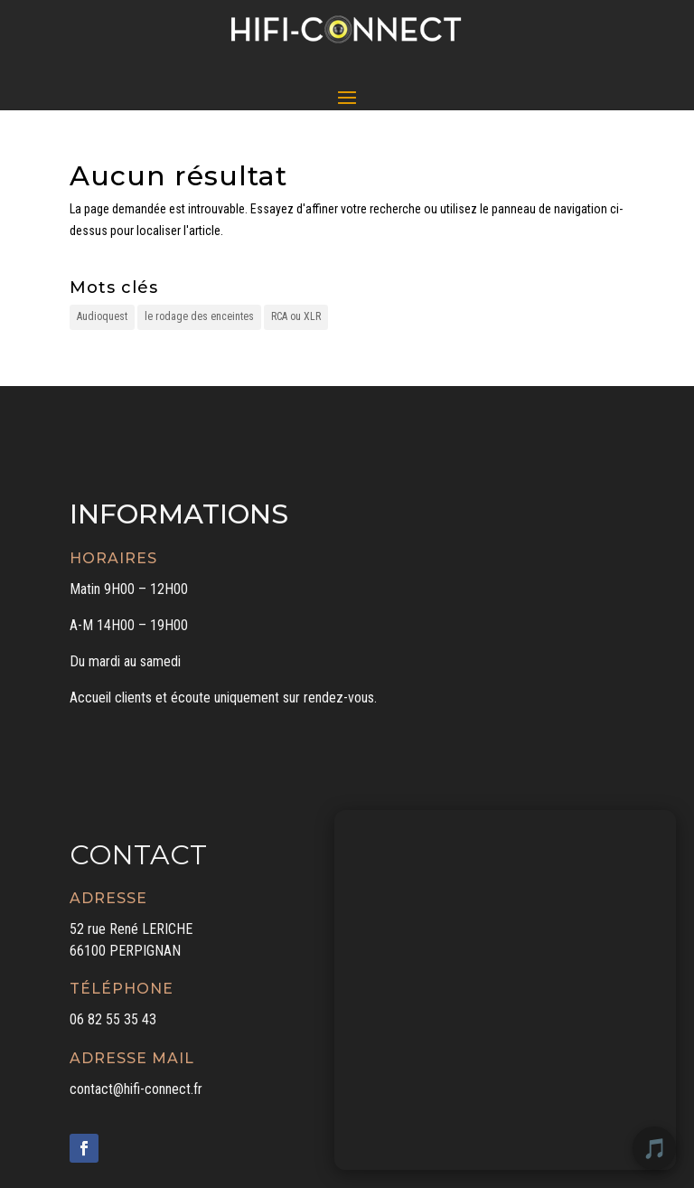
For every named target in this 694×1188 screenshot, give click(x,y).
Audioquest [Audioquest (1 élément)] (102, 316)
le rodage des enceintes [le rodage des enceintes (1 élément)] (199, 316)
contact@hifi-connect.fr (136, 1089)
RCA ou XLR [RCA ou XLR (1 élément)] (296, 316)
